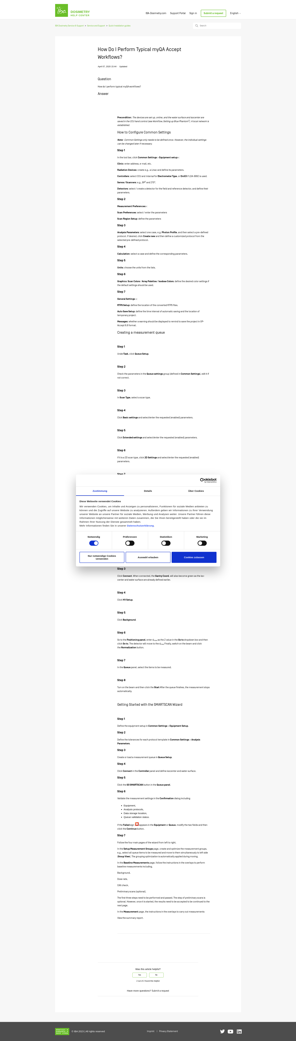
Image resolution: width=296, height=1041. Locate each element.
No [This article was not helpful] (156, 975)
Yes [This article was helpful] (139, 975)
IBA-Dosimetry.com (156, 13)
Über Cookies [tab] (196, 491)
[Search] (217, 26)
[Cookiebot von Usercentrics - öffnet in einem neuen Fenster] (202, 480)
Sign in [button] (193, 13)
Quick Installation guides (119, 26)
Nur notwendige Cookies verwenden (102, 557)
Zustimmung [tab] (100, 491)
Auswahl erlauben (148, 557)
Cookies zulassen (194, 557)
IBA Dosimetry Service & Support (69, 26)
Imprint (150, 1031)
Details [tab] (148, 491)
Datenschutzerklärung (140, 525)
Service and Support (96, 26)
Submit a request (213, 13)
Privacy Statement (168, 1031)
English (235, 13)
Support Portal (178, 13)
